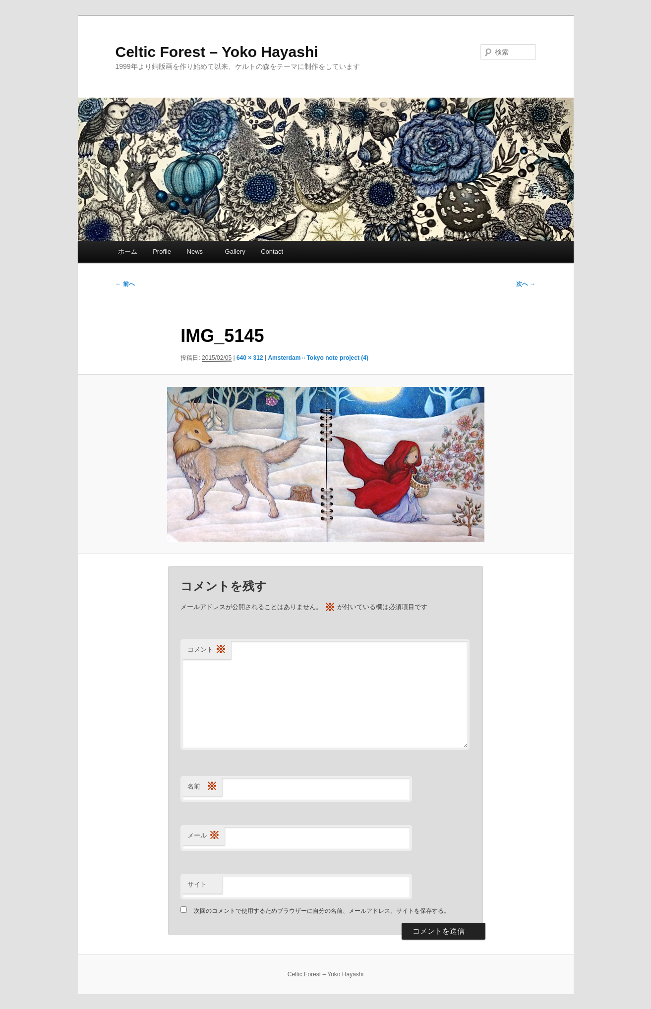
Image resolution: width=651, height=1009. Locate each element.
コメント (206, 650)
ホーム (127, 251)
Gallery (235, 251)
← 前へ (125, 283)
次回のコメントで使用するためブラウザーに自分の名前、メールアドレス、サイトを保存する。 (322, 910)
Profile (162, 251)
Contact (272, 251)
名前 (202, 787)
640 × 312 (250, 357)
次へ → (525, 283)
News (198, 251)
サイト (197, 884)
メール (203, 836)
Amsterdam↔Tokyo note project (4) (318, 357)
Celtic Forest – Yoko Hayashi (217, 52)
